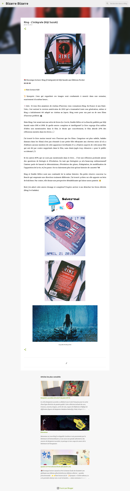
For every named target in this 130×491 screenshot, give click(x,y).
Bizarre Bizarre (17, 3)
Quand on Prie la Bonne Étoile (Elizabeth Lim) (56, 466)
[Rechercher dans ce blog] (117, 3)
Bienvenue (44, 432)
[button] (25, 29)
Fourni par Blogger (65, 488)
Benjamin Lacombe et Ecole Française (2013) (55, 398)
